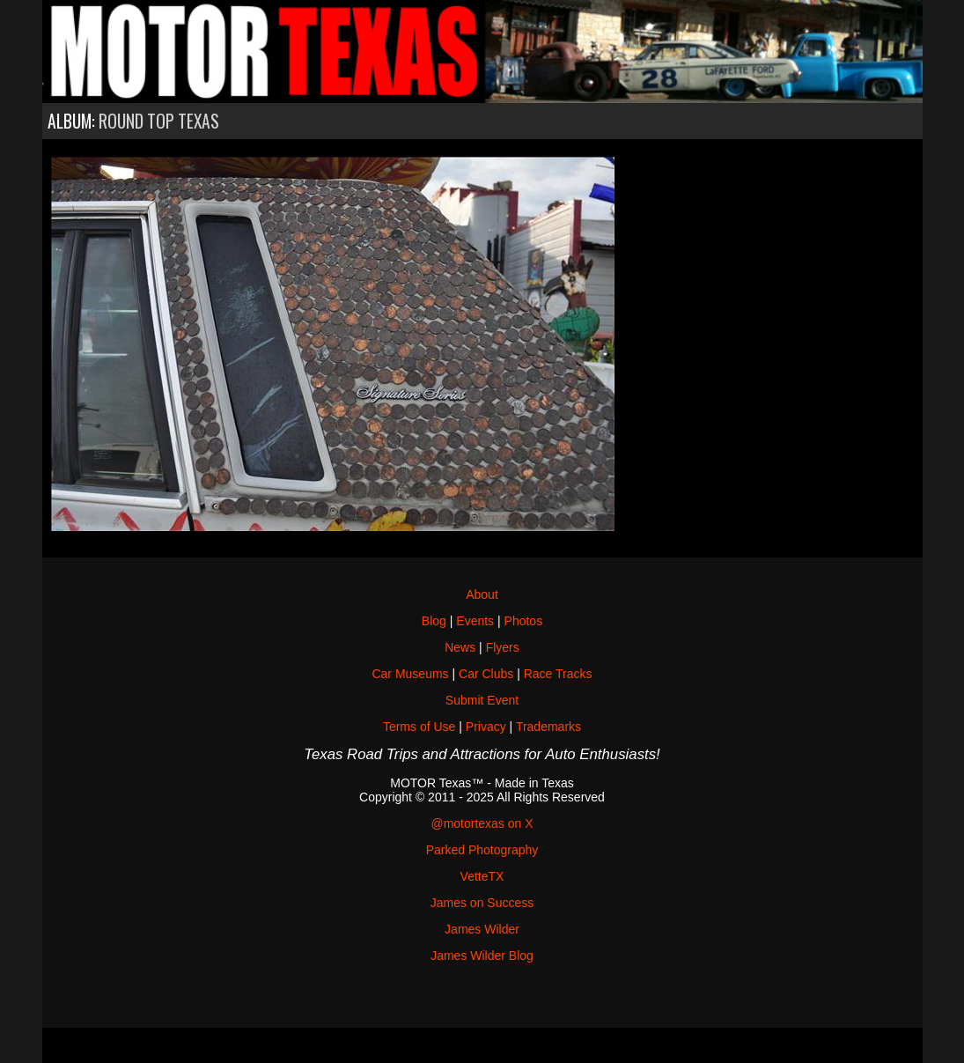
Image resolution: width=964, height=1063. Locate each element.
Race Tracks (558, 674)
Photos (523, 621)
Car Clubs (486, 674)
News (460, 647)
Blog (434, 621)
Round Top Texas (159, 121)
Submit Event (482, 700)
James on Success (482, 903)
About (482, 594)
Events (475, 621)
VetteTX (482, 876)
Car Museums (410, 674)
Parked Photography (482, 850)
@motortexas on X (481, 823)
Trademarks (548, 727)
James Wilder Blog (482, 956)
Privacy (486, 727)
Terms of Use (419, 727)
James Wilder (482, 929)
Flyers (502, 647)
